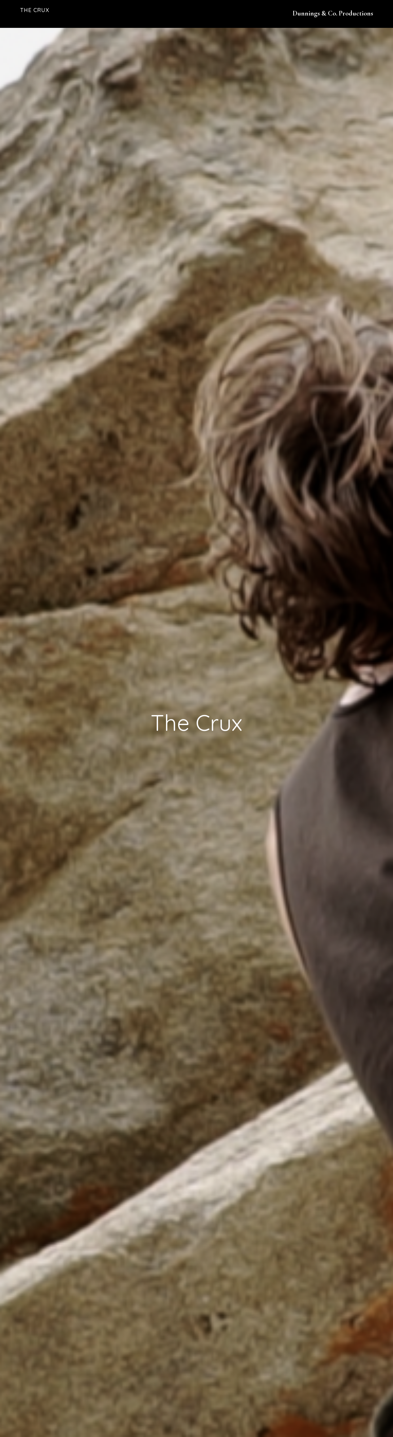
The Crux (34, 10)
